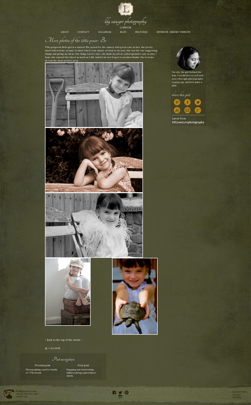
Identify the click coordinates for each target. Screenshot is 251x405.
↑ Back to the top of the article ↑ (63, 339)
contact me (22, 396)
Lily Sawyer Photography (125, 21)
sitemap (237, 397)
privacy (236, 394)
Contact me (178, 82)
